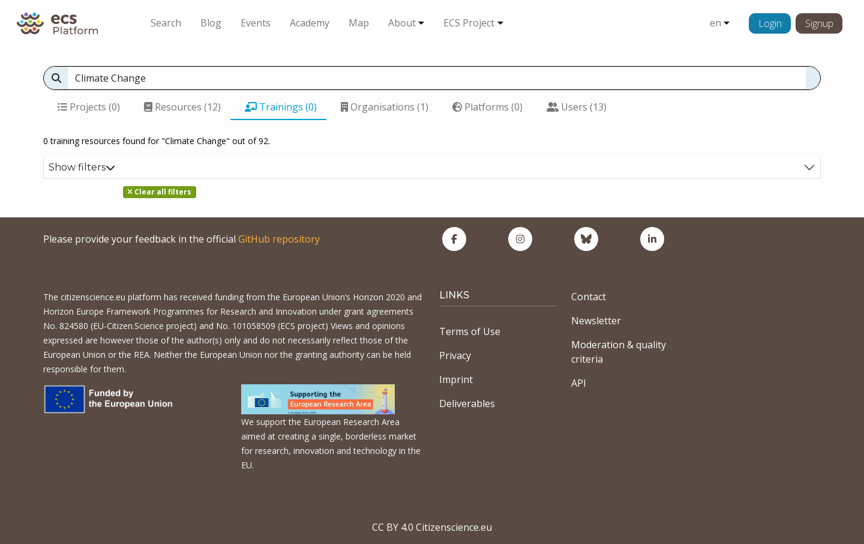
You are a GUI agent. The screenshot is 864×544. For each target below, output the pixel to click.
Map (359, 22)
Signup (819, 23)
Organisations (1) (384, 106)
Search (166, 22)
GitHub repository (279, 239)
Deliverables (467, 403)
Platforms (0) (487, 106)
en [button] (715, 22)
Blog (210, 22)
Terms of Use (469, 331)
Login (770, 23)
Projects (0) (89, 106)
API (578, 383)
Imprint (456, 379)
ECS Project (468, 22)
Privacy (455, 355)
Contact (588, 296)
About (402, 22)
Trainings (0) (281, 106)
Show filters (82, 167)
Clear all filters (159, 192)
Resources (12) (182, 106)
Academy (309, 22)
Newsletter (596, 320)
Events (256, 22)
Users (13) (577, 106)
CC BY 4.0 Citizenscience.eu (432, 527)
